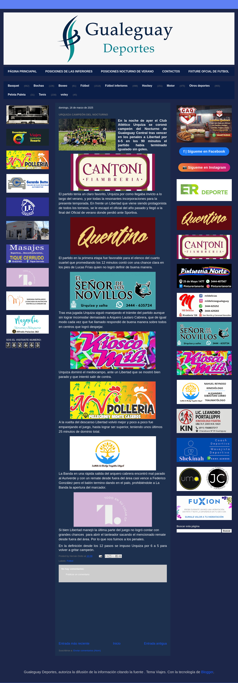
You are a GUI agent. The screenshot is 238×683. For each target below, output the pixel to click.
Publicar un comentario (77, 574)
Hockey (147, 85)
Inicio (116, 643)
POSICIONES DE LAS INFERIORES (68, 71)
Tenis (42, 94)
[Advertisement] (113, 612)
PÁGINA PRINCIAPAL (22, 71)
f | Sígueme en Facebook (204, 151)
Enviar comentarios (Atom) (87, 650)
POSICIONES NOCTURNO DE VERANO (127, 71)
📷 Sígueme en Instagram (204, 167)
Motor (171, 85)
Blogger (207, 672)
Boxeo (63, 85)
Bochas (39, 85)
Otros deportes (199, 85)
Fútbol (85, 85)
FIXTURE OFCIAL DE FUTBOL (209, 71)
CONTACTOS (171, 71)
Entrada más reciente (74, 643)
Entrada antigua (155, 643)
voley (64, 94)
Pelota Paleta (17, 94)
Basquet (13, 85)
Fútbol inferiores (116, 85)
